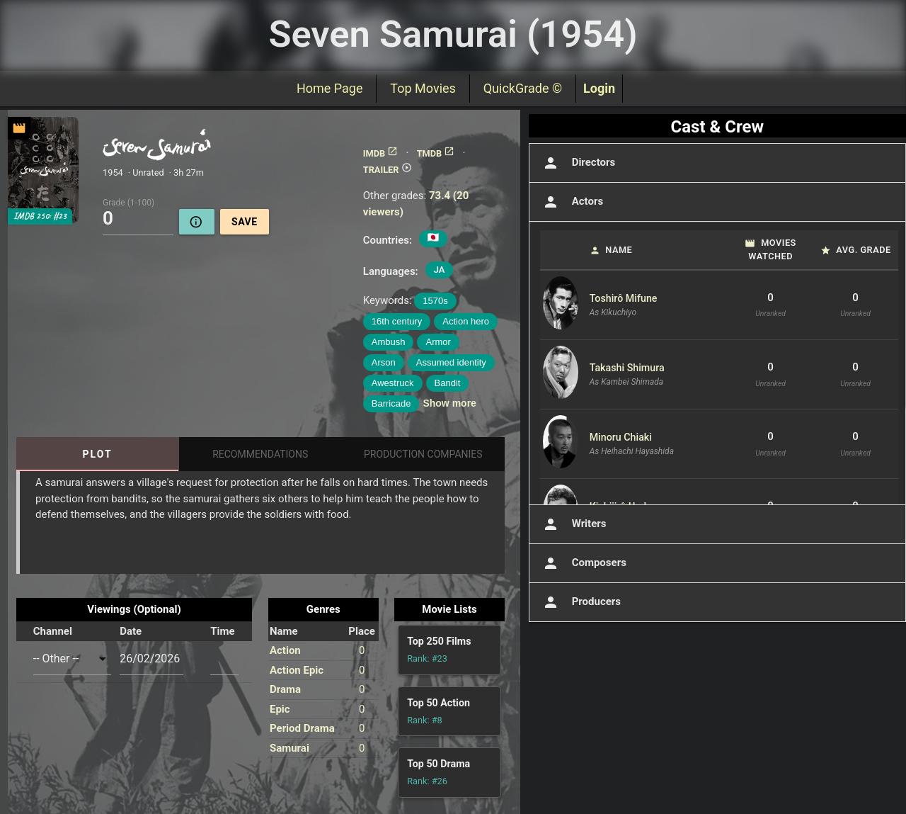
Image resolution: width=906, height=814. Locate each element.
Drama (285, 689)
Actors (571, 201)
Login (599, 88)
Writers (573, 524)
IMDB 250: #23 (40, 216)
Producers (580, 602)
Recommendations (260, 454)
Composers (583, 563)
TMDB (436, 153)
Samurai (289, 748)
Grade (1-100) (128, 202)
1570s (435, 300)
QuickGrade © (522, 88)
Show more (449, 403)
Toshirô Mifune (624, 298)
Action (285, 650)
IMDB (380, 153)
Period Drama (302, 728)
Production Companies (423, 454)
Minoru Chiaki (621, 437)
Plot (98, 454)
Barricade (391, 403)
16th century (397, 321)
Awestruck (393, 383)
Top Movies (422, 88)
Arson (384, 362)
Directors (578, 162)
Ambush (389, 342)
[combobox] (72, 659)
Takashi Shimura (627, 367)
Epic (280, 709)
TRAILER (387, 169)
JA (439, 269)
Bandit (448, 383)
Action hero (465, 321)
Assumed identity (451, 362)
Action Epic (296, 670)
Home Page (329, 88)
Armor (437, 342)
